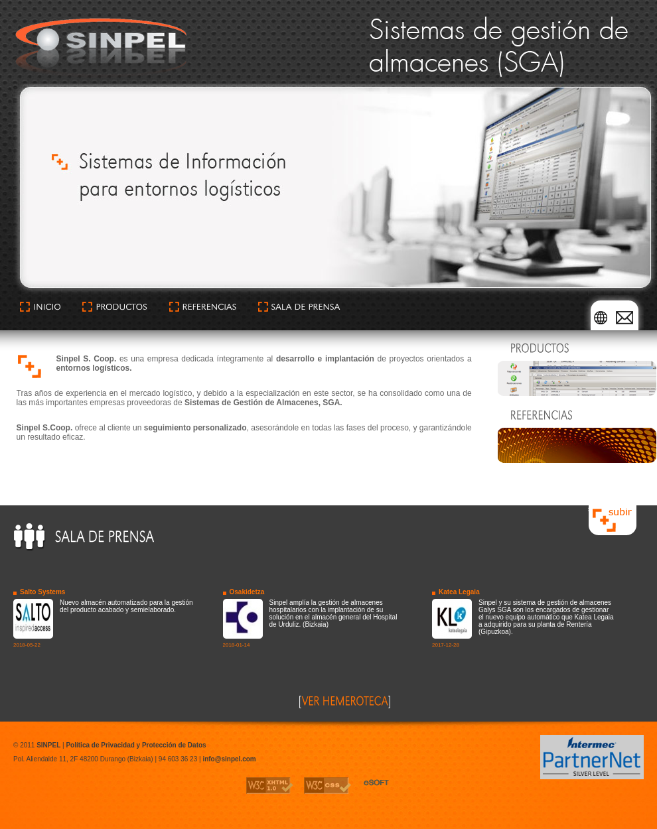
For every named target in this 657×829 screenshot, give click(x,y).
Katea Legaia (459, 592)
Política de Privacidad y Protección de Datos (136, 745)
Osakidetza (247, 592)
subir (595, 509)
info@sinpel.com (229, 759)
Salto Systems (42, 592)
